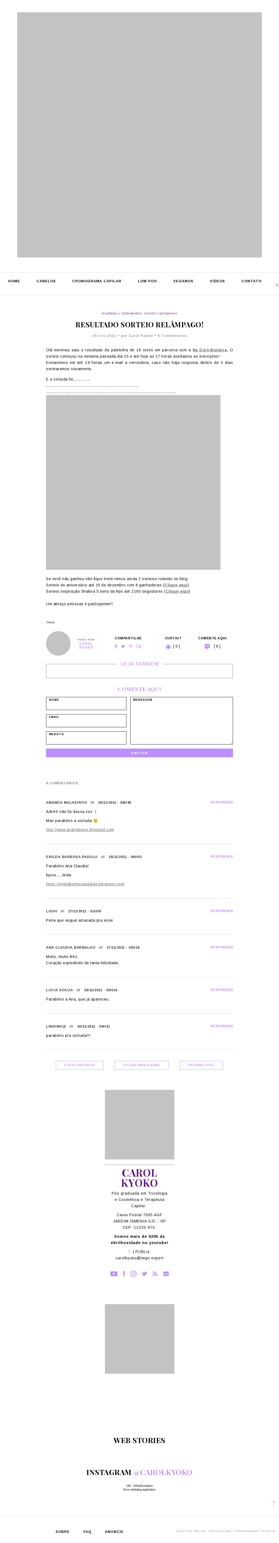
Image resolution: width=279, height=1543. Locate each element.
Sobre (63, 1532)
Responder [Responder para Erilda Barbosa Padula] (222, 857)
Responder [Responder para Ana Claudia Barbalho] (222, 947)
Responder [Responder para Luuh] (222, 911)
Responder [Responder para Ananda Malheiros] (222, 802)
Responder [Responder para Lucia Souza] (222, 990)
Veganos (183, 281)
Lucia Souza (59, 990)
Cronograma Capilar (97, 281)
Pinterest (130, 646)
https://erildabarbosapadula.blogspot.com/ (85, 884)
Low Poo (147, 281)
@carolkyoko (163, 1472)
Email (139, 646)
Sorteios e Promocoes (160, 313)
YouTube (113, 1274)
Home (14, 281)
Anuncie (114, 1532)
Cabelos (46, 281)
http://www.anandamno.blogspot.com (80, 829)
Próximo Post (201, 1065)
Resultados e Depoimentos (122, 313)
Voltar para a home (141, 1065)
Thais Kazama (220, 1531)
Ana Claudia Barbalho (70, 947)
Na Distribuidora (210, 350)
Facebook (116, 646)
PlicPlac (268, 1531)
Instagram (134, 1274)
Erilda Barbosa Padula (72, 857)
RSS (155, 1274)
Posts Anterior (79, 1065)
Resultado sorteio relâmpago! (139, 324)
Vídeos (217, 281)
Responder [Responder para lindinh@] (222, 1026)
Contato (251, 281)
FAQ (87, 1532)
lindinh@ (56, 1026)
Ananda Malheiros (66, 802)
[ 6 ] (217, 646)
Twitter (123, 646)
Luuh (51, 911)
